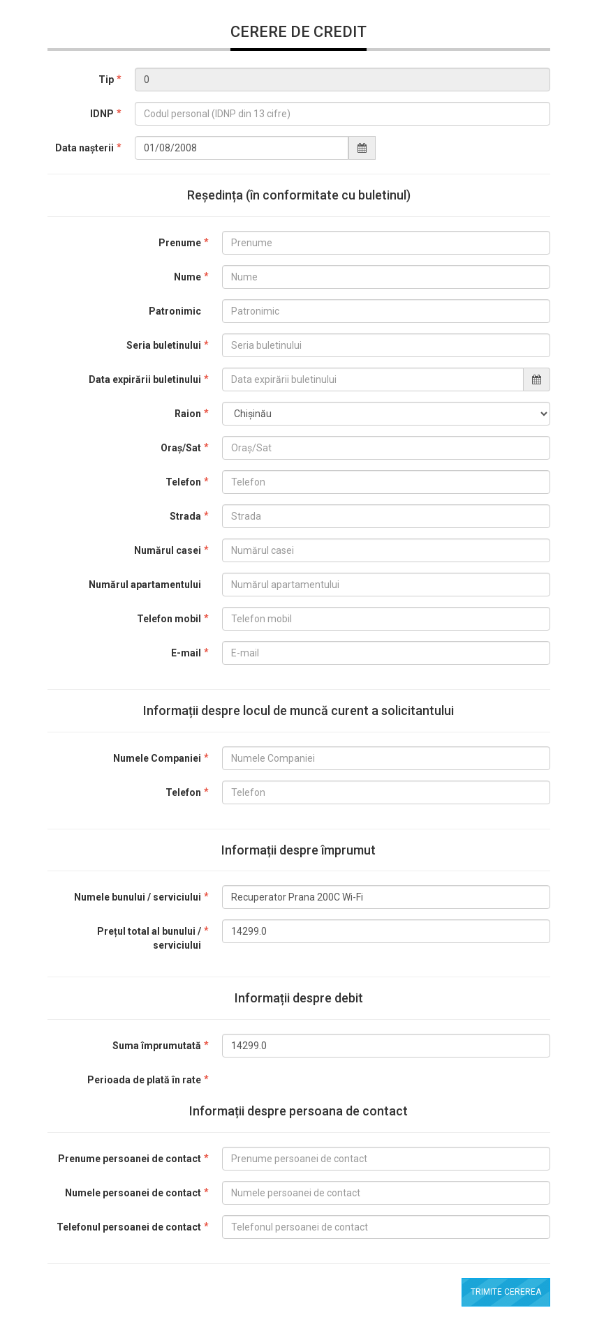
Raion (188, 413)
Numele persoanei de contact (133, 1192)
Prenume (180, 242)
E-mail (186, 652)
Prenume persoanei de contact (129, 1158)
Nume (187, 277)
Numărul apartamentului (145, 584)
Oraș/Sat (181, 447)
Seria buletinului (163, 345)
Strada (185, 516)
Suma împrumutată (156, 1045)
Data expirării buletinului (145, 379)
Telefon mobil (169, 618)
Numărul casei (167, 550)
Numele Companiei (157, 758)
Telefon (183, 482)
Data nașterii (84, 147)
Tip (106, 79)
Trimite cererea (506, 1292)
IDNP (102, 113)
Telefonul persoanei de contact (129, 1227)
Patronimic (175, 311)
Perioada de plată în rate (144, 1079)
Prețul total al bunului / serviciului (149, 938)
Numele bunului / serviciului (137, 897)
